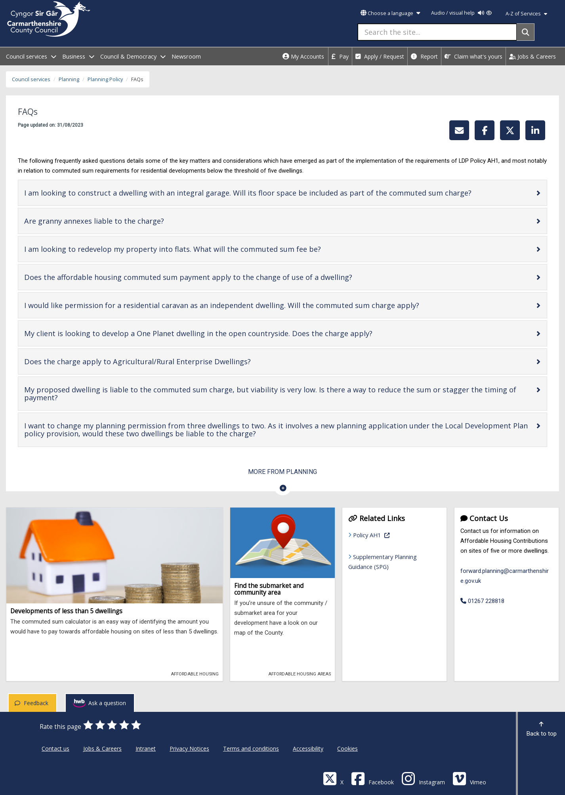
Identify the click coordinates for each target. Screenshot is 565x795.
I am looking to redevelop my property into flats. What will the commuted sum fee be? (197, 249)
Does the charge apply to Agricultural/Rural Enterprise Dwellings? (162, 361)
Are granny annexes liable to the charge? (119, 221)
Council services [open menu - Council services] (31, 56)
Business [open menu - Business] (78, 56)
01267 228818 (482, 601)
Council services (31, 79)
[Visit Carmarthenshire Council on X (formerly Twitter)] (333, 778)
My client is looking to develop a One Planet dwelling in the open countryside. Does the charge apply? (223, 333)
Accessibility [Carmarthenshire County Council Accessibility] (308, 748)
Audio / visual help (461, 13)
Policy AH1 (393, 534)
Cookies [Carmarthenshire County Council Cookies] (347, 748)
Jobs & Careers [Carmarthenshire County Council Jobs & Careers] (102, 748)
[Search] (525, 32)
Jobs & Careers (532, 56)
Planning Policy (105, 79)
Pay (340, 56)
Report (424, 56)
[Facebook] (372, 778)
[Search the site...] (437, 32)
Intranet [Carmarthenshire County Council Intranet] (146, 748)
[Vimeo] (469, 778)
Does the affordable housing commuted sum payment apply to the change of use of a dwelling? (213, 277)
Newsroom (186, 56)
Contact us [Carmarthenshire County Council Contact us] (55, 748)
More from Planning (282, 471)
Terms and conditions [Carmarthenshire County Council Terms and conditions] (251, 748)
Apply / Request (379, 56)
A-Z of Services (526, 13)
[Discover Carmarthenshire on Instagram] (423, 778)
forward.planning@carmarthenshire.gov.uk (504, 575)
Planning (69, 79)
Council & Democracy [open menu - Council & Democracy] (133, 56)
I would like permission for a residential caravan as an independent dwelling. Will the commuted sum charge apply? (247, 305)
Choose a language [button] (390, 13)
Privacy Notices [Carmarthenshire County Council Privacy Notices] (189, 748)
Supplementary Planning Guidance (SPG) (382, 562)
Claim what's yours (473, 56)
